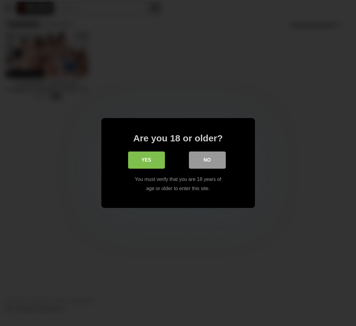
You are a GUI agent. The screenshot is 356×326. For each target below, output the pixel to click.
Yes (146, 160)
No (207, 160)
